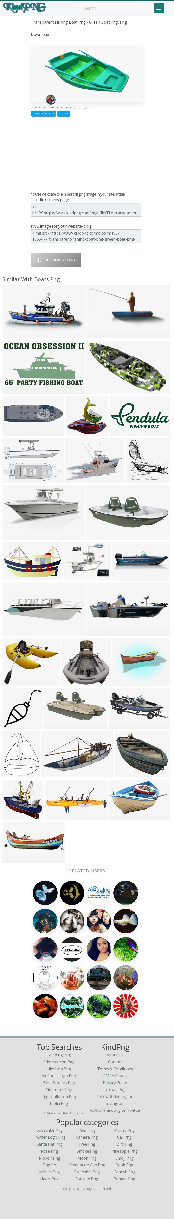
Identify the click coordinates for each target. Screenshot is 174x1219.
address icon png (59, 1062)
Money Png (124, 1130)
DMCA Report (115, 1075)
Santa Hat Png (50, 1144)
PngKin (49, 1165)
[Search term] (120, 8)
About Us (115, 1055)
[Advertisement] (87, 153)
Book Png (124, 1165)
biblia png (59, 1103)
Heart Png (49, 1178)
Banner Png (124, 1178)
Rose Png (49, 1151)
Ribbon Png (49, 1158)
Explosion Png (87, 1172)
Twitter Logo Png (49, 1137)
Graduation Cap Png (87, 1165)
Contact (115, 1062)
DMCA (63, 113)
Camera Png (87, 1137)
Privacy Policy (115, 1082)
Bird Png (124, 1144)
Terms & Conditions (115, 1069)
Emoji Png (125, 1158)
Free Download (56, 260)
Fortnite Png (87, 1178)
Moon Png (87, 1158)
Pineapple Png (124, 1151)
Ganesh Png (124, 1172)
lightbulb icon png (59, 1096)
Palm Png (87, 1130)
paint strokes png (59, 1082)
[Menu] (159, 8)
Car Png (124, 1137)
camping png (59, 1055)
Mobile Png (49, 1172)
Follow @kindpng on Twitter (115, 1110)
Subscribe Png (50, 1130)
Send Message (43, 113)
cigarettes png (58, 1089)
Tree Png (86, 1144)
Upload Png (115, 1089)
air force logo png (59, 1075)
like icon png (59, 1069)
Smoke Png (87, 1151)
